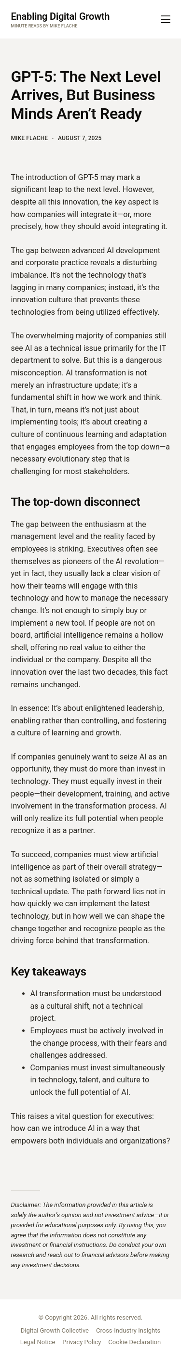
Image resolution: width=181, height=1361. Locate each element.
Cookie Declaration (134, 1342)
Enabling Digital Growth (60, 16)
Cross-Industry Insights (128, 1330)
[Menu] (165, 19)
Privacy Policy (81, 1342)
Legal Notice (37, 1342)
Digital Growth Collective (55, 1330)
